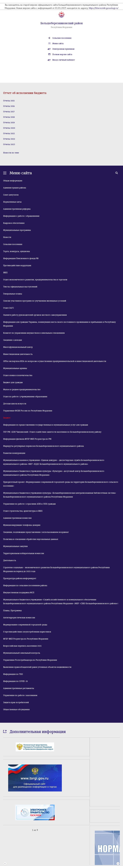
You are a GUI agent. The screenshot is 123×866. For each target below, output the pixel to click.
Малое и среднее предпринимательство (22, 389)
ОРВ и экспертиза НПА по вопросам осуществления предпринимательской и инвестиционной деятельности (54, 361)
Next (118, 830)
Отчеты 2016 (9, 106)
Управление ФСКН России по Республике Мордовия (27, 411)
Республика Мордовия (61, 27)
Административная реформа (16, 209)
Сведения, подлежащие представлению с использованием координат (36, 532)
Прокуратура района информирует (19, 578)
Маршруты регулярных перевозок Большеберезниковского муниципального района (43, 446)
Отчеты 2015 (9, 101)
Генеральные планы (12, 294)
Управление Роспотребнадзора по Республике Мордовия (30, 660)
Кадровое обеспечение (14, 223)
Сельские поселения (61, 38)
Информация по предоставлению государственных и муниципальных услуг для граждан (45, 425)
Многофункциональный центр (18, 347)
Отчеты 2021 (9, 133)
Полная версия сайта (62, 54)
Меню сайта (57, 43)
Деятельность (9, 560)
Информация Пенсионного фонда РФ (20, 258)
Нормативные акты (12, 202)
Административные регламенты (18, 688)
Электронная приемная (63, 49)
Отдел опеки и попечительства (17, 375)
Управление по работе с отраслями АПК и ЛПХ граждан (29, 504)
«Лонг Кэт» (70, 860)
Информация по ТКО (13, 674)
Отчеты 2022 (9, 139)
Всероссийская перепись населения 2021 (22, 646)
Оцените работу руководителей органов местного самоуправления (35, 315)
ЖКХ (5, 272)
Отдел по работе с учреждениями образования (25, 396)
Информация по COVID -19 (15, 681)
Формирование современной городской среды (25, 625)
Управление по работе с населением (20, 695)
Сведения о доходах (12, 340)
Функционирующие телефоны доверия (21, 525)
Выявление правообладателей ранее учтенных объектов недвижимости (37, 667)
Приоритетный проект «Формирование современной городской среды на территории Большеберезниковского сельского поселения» (60, 484)
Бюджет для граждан (13, 382)
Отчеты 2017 (9, 112)
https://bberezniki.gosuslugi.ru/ (103, 8)
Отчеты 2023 (9, 144)
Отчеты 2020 (9, 128)
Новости (7, 237)
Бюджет (6, 418)
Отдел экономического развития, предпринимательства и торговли (35, 280)
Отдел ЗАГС (8, 308)
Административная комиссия (17, 518)
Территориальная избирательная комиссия (23, 553)
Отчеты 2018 (9, 117)
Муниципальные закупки (15, 546)
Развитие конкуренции (14, 453)
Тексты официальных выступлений (20, 287)
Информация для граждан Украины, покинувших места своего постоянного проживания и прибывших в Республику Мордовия (59, 324)
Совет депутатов (11, 195)
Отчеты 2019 (9, 122)
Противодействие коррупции (17, 265)
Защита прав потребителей (16, 702)
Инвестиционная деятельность (18, 354)
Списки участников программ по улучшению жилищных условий (34, 301)
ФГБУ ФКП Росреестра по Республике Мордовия (25, 639)
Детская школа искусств (14, 404)
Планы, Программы (12, 610)
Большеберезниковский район (62, 23)
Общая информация (12, 181)
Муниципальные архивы (15, 368)
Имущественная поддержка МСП (18, 592)
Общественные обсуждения (16, 709)
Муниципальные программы (17, 230)
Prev (5, 830)
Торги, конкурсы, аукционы (16, 251)
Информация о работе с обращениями (21, 216)
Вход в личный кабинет (63, 60)
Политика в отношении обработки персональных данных (30, 539)
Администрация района (14, 188)
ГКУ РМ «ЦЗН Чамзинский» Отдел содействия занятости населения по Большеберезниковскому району (52, 432)
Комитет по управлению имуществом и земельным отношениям (34, 333)
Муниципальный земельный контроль (21, 653)
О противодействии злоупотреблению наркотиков (27, 632)
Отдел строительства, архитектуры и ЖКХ (22, 511)
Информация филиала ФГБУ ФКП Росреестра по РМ (27, 439)
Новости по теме (11, 153)
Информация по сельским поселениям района (25, 585)
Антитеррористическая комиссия (19, 618)
